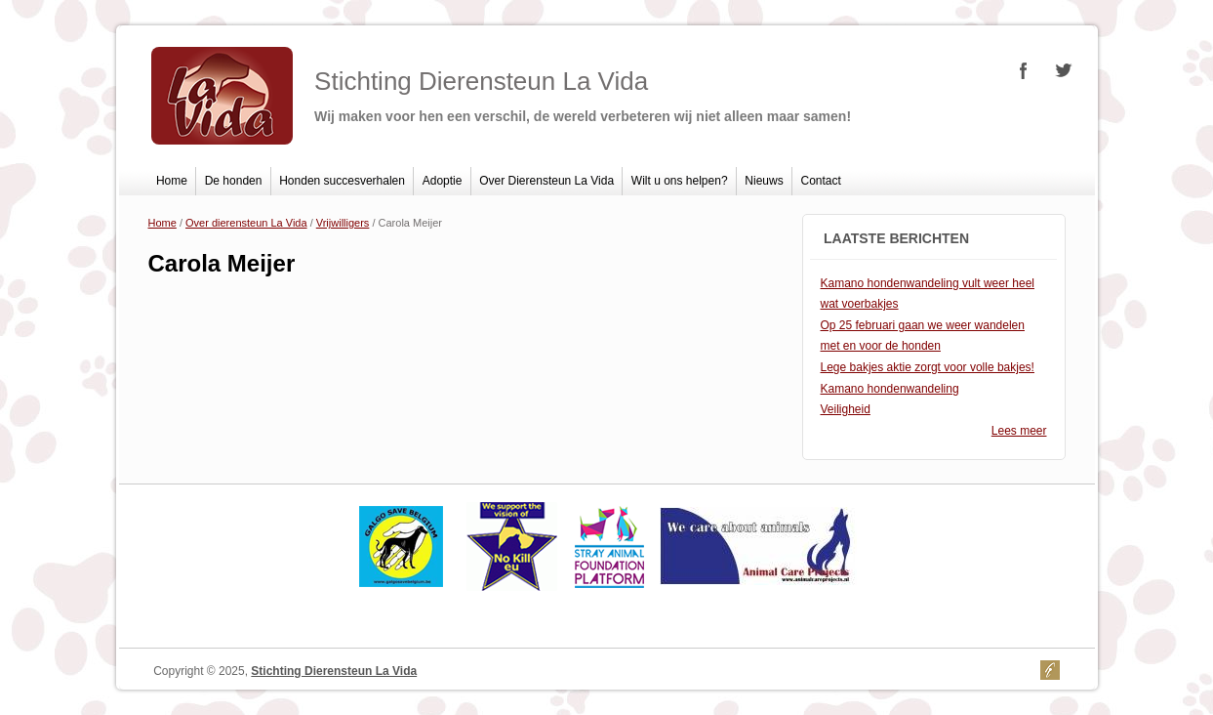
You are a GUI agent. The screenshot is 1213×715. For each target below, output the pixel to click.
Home (171, 181)
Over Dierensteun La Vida (546, 181)
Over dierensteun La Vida (246, 223)
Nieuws (764, 181)
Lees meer (1019, 431)
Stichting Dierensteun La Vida (334, 671)
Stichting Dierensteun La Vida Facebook (1023, 70)
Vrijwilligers (343, 223)
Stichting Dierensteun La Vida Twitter (1062, 70)
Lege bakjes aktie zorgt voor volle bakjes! (927, 367)
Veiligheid (845, 409)
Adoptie (443, 181)
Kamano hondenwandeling (890, 389)
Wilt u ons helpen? (679, 181)
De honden (234, 181)
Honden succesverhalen (342, 181)
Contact (821, 181)
